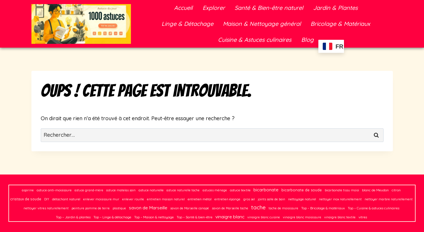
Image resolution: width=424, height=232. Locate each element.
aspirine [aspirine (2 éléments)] (28, 190)
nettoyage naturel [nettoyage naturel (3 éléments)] (302, 199)
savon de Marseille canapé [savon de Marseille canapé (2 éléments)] (189, 208)
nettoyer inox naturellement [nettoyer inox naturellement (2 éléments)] (340, 199)
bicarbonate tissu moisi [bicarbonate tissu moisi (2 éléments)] (342, 190)
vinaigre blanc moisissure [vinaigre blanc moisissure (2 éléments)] (302, 217)
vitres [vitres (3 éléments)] (363, 217)
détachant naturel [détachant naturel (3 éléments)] (66, 199)
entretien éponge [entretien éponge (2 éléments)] (227, 199)
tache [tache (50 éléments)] (258, 207)
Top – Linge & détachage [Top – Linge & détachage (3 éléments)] (112, 217)
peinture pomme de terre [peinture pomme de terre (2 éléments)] (91, 208)
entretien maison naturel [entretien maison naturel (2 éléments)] (166, 199)
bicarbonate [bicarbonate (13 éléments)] (265, 190)
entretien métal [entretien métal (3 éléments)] (200, 199)
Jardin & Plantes (335, 7)
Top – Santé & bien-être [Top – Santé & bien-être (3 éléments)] (194, 217)
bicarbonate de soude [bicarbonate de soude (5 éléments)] (301, 190)
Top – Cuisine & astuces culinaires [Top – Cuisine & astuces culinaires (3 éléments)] (373, 208)
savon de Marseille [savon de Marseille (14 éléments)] (148, 208)
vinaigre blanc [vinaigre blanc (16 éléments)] (229, 217)
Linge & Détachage (187, 23)
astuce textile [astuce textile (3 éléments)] (240, 190)
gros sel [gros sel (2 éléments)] (249, 199)
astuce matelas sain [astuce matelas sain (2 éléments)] (121, 190)
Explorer (214, 7)
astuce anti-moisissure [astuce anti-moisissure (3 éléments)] (54, 190)
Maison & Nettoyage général (262, 23)
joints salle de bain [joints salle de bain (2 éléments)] (271, 199)
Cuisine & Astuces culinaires (254, 39)
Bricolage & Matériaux (340, 23)
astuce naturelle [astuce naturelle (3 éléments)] (151, 190)
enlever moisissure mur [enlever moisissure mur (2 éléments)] (101, 199)
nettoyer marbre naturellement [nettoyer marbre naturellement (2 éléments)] (389, 199)
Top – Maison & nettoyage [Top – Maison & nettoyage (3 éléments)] (154, 217)
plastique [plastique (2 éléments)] (119, 208)
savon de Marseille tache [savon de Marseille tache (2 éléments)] (230, 208)
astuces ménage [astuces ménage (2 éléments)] (215, 190)
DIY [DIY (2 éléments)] (46, 199)
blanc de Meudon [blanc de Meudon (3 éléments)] (375, 190)
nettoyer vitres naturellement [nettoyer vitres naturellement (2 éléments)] (46, 208)
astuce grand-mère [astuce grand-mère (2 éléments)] (88, 190)
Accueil (183, 7)
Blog (307, 39)
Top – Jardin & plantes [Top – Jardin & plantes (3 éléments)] (73, 217)
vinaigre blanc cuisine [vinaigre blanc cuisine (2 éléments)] (263, 217)
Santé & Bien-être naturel (269, 7)
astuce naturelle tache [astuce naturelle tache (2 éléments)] (183, 190)
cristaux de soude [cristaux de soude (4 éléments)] (25, 199)
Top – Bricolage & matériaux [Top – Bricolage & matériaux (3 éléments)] (323, 208)
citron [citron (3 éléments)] (396, 190)
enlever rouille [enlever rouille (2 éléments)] (133, 199)
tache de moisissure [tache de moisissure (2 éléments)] (283, 208)
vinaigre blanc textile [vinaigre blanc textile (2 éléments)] (340, 217)
